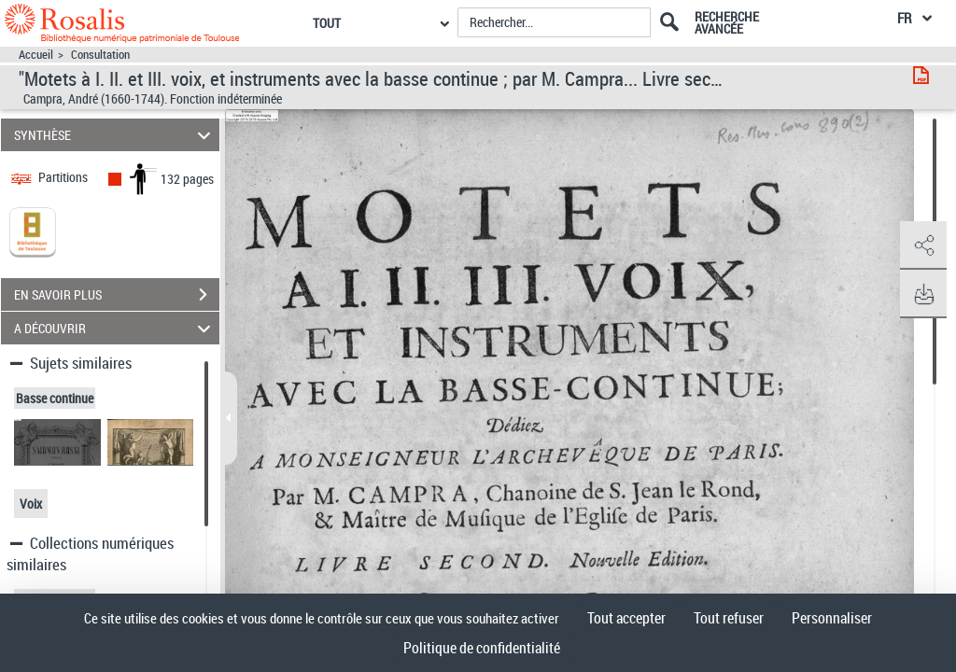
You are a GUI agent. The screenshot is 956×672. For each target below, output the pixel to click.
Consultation (100, 55)
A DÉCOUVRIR (115, 328)
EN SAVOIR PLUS (116, 295)
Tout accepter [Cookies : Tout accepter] (626, 618)
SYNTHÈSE (115, 135)
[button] (923, 245)
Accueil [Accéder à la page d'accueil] (36, 55)
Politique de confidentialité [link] (481, 647)
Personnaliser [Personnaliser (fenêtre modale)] (832, 618)
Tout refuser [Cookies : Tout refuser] (729, 618)
